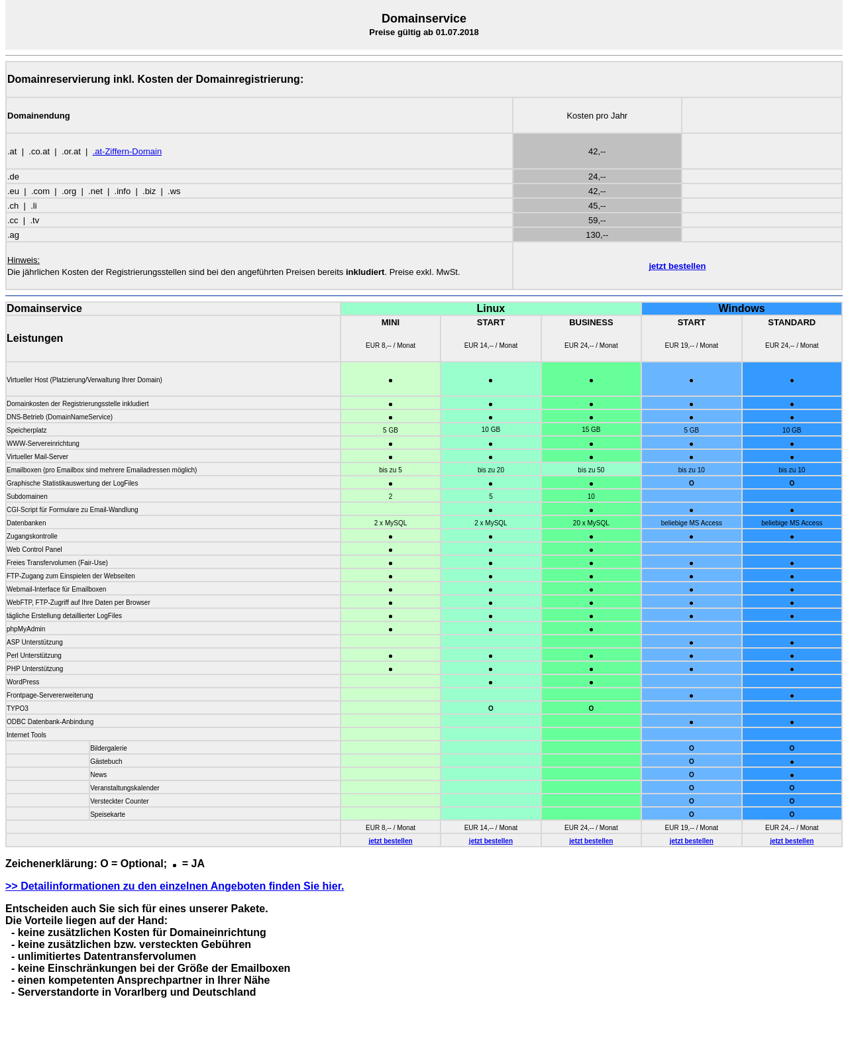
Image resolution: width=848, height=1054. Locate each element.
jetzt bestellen (677, 266)
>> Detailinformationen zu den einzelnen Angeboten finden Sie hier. (174, 886)
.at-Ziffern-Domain (127, 151)
